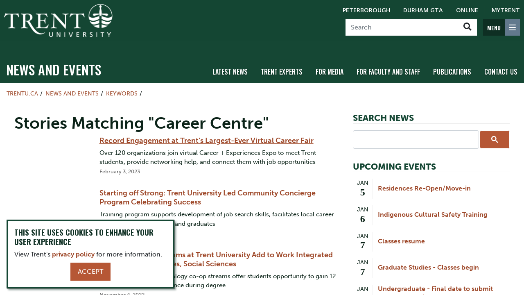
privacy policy (73, 254)
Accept (90, 271)
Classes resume (401, 232)
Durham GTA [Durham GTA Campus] (423, 10)
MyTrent (506, 10)
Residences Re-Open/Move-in (424, 179)
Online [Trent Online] (467, 10)
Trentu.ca (22, 84)
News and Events (53, 60)
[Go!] (467, 27)
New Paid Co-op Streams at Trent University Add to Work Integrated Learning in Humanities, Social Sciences (216, 250)
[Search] (402, 27)
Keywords (122, 84)
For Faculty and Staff (388, 63)
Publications (452, 63)
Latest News (230, 63)
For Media (329, 63)
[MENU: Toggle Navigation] (501, 27)
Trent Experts (282, 63)
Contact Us (500, 63)
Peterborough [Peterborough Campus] (366, 10)
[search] (415, 130)
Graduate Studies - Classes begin (428, 258)
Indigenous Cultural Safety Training (433, 205)
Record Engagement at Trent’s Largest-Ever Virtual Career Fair (206, 131)
